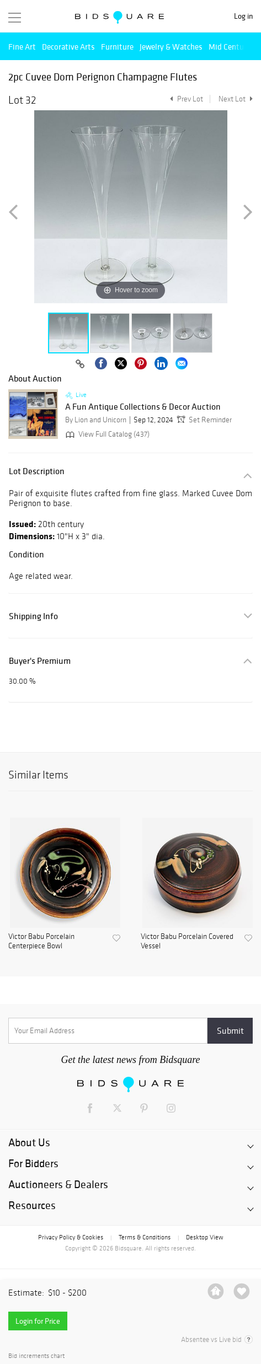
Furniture (117, 46)
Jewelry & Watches (171, 46)
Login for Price (37, 1321)
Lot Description (37, 471)
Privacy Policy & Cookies (70, 1237)
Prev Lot (185, 99)
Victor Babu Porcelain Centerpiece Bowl (41, 941)
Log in (243, 16)
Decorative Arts (68, 46)
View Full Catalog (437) (106, 434)
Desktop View (204, 1237)
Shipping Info (33, 616)
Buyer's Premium (40, 661)
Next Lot (236, 99)
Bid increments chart (36, 1356)
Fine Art (22, 46)
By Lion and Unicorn (95, 420)
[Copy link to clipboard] (80, 364)
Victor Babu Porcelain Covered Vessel (187, 941)
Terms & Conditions (145, 1237)
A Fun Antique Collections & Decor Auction (143, 407)
